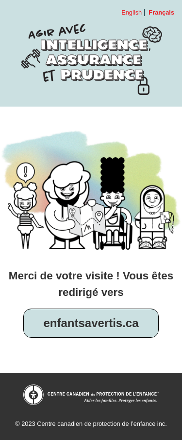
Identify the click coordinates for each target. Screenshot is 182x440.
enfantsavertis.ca (90, 323)
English (131, 12)
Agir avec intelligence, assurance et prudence (91, 59)
